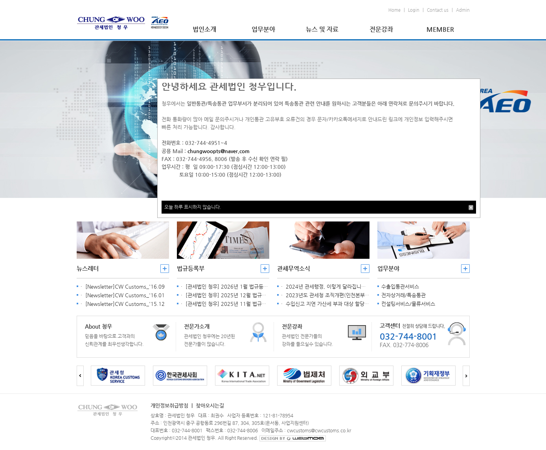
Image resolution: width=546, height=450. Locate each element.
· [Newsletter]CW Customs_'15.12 (123, 304)
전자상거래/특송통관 (403, 295)
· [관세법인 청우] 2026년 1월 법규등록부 (227, 286)
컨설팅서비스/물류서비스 (408, 304)
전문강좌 (381, 29)
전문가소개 (197, 326)
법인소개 (204, 29)
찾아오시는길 (210, 405)
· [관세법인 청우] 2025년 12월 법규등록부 (228, 295)
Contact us (438, 10)
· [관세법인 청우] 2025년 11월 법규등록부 (228, 304)
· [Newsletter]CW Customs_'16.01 (123, 295)
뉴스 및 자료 (322, 29)
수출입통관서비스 (400, 286)
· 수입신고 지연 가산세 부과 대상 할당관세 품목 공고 (338, 304)
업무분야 (263, 29)
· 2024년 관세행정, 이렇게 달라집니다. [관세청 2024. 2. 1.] (348, 286)
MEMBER (440, 29)
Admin (463, 10)
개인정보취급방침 (169, 405)
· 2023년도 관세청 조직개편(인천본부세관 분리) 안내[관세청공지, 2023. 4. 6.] (368, 295)
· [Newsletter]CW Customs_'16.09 (123, 286)
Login (413, 10)
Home (394, 10)
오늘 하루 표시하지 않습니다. (192, 207)
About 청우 (98, 326)
